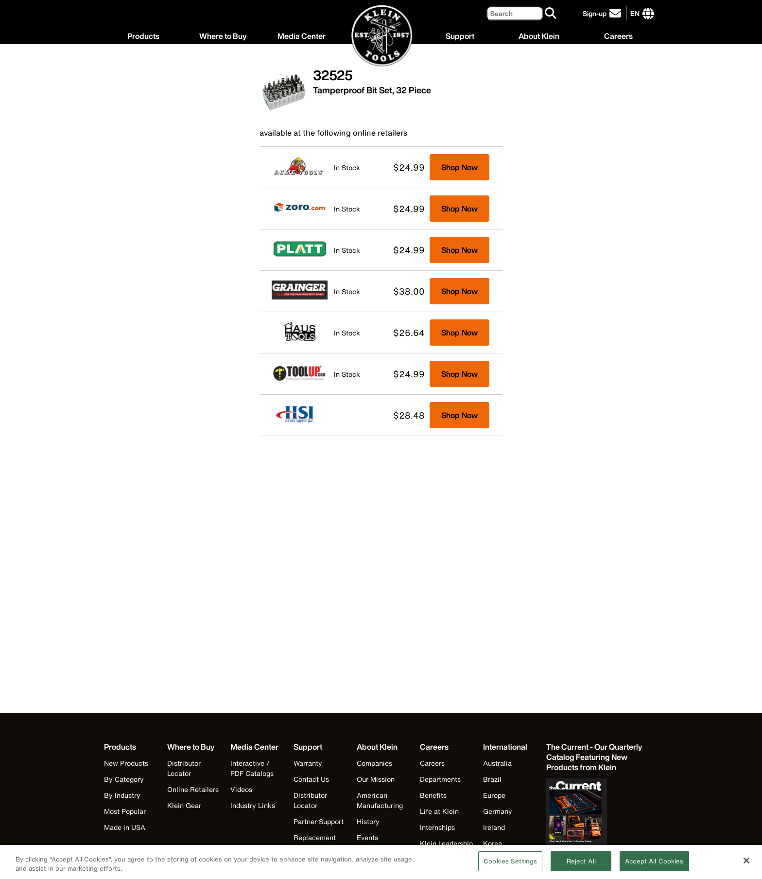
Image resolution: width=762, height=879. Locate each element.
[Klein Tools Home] (381, 36)
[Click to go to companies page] (635, 13)
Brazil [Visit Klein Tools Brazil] (492, 779)
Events (367, 837)
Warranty (308, 763)
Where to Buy (222, 35)
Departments (440, 779)
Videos (241, 789)
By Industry (122, 795)
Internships (437, 827)
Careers (618, 35)
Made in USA (124, 827)
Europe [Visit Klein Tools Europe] (494, 795)
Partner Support (319, 821)
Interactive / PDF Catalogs (252, 768)
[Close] (746, 864)
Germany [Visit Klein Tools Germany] (497, 811)
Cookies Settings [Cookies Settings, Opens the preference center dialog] (510, 865)
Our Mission (376, 779)
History (368, 821)
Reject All (581, 865)
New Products (126, 763)
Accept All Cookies (654, 865)
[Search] (514, 13)
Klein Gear (184, 805)
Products (143, 35)
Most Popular (125, 811)
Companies (374, 763)
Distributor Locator (184, 768)
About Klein (539, 35)
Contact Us (311, 779)
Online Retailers (193, 789)
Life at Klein (439, 811)
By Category (124, 779)
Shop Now (459, 167)
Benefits (433, 795)
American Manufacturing (380, 800)
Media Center (301, 35)
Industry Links (252, 805)
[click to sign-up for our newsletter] (603, 13)
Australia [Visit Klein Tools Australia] (497, 763)
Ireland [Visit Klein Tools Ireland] (494, 827)
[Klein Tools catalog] (594, 757)
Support (460, 35)
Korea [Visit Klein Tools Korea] (492, 843)
